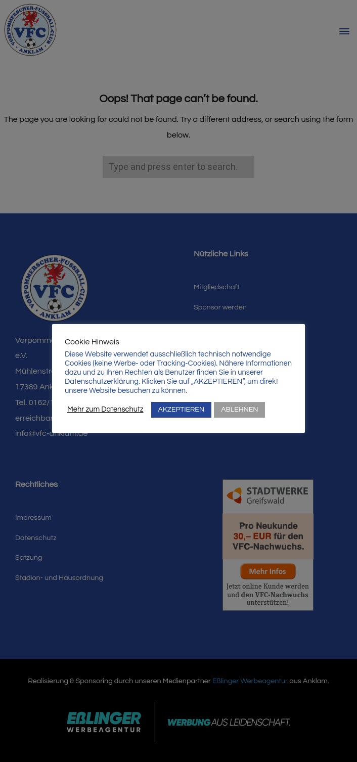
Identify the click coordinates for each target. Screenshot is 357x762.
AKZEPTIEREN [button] (181, 409)
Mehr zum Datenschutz (105, 409)
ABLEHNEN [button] (239, 409)
